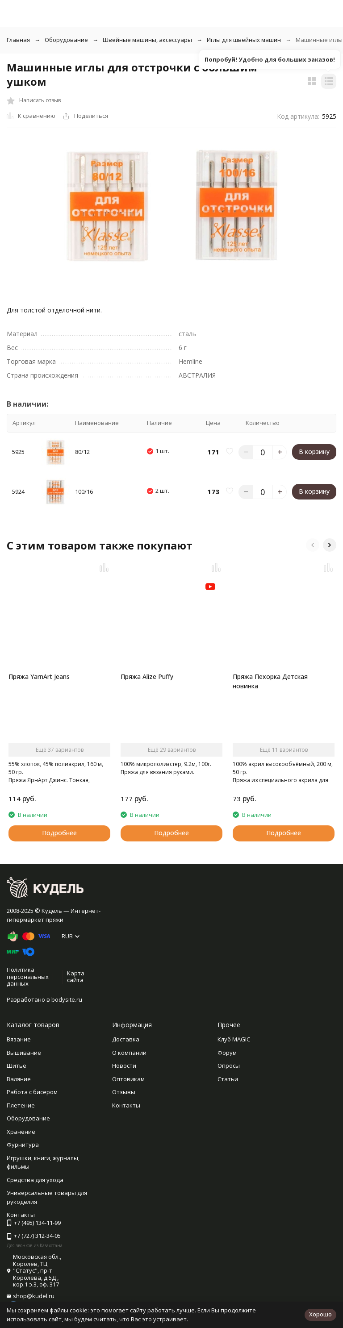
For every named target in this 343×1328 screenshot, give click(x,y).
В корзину (314, 451)
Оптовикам (128, 1079)
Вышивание (24, 1053)
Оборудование (66, 40)
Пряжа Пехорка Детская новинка (270, 681)
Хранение (21, 1132)
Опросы (229, 1066)
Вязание (19, 1039)
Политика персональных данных (28, 976)
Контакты (126, 1105)
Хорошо (320, 1314)
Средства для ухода (35, 1180)
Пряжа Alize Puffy (147, 676)
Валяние (19, 1079)
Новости (124, 1066)
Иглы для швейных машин (244, 40)
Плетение (21, 1105)
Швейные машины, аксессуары (147, 40)
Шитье (16, 1066)
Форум (227, 1053)
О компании (129, 1053)
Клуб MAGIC (234, 1039)
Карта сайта (75, 976)
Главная (18, 40)
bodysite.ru (66, 999)
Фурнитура (23, 1145)
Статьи (228, 1079)
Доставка (125, 1039)
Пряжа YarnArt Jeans (39, 676)
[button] (312, 545)
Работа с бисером (32, 1092)
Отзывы (123, 1092)
